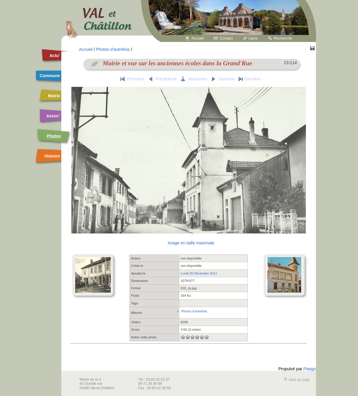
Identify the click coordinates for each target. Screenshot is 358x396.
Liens (253, 38)
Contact (226, 38)
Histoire (52, 156)
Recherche (283, 38)
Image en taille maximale (191, 243)
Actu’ (55, 55)
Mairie (54, 95)
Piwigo (310, 368)
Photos (54, 136)
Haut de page (297, 380)
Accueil (198, 38)
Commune (50, 75)
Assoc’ (53, 115)
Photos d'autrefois (113, 49)
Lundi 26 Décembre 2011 (199, 273)
